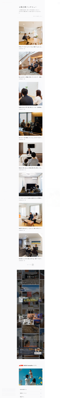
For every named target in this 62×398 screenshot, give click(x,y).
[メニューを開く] (59, 3)
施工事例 (4, 199)
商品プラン (4, 201)
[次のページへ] (33, 265)
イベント (4, 197)
